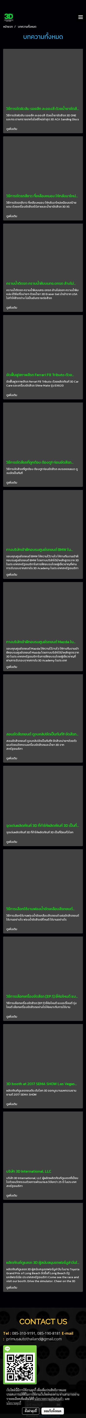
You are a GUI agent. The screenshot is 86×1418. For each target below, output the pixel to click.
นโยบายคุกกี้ (13, 1403)
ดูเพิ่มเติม (12, 129)
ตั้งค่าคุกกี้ (31, 1411)
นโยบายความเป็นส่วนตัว (49, 1399)
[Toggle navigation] (80, 17)
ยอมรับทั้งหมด (52, 1411)
